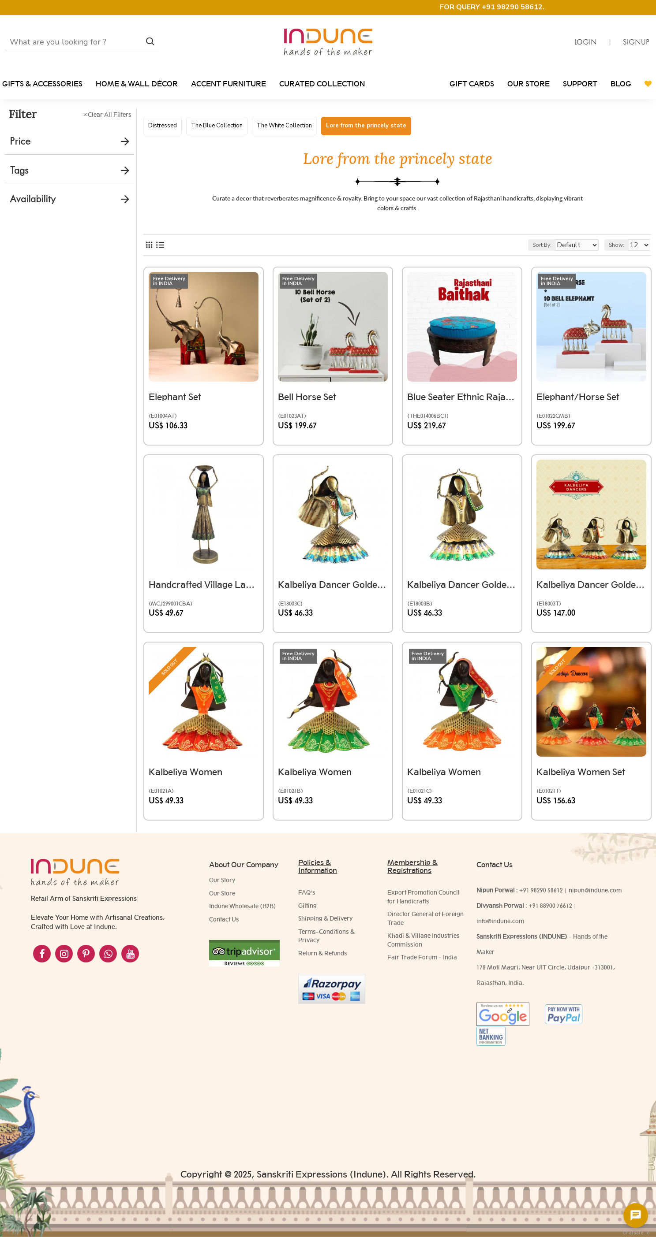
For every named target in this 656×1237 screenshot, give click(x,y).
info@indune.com (500, 925)
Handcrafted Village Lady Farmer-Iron (203, 587)
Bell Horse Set (311, 399)
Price (20, 141)
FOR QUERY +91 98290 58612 (491, 7)
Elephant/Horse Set (582, 399)
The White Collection (284, 126)
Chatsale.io (635, 1233)
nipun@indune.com (595, 894)
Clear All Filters (109, 114)
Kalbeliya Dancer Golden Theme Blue (332, 587)
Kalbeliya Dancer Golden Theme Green (462, 587)
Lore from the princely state (366, 126)
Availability (33, 199)
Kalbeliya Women (190, 774)
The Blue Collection (217, 126)
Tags (19, 170)
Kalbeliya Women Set (585, 774)
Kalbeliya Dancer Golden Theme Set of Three (591, 587)
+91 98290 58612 (541, 894)
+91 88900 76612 (550, 910)
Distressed (162, 126)
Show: (620, 252)
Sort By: (535, 252)
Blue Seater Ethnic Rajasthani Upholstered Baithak (462, 399)
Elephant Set (179, 399)
